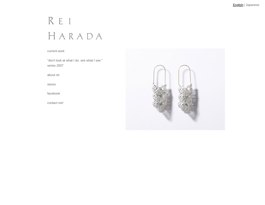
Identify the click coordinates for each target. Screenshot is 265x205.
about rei (53, 75)
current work (56, 51)
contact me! (55, 102)
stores (51, 84)
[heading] (61, 25)
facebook (53, 93)
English (238, 5)
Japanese (252, 5)
